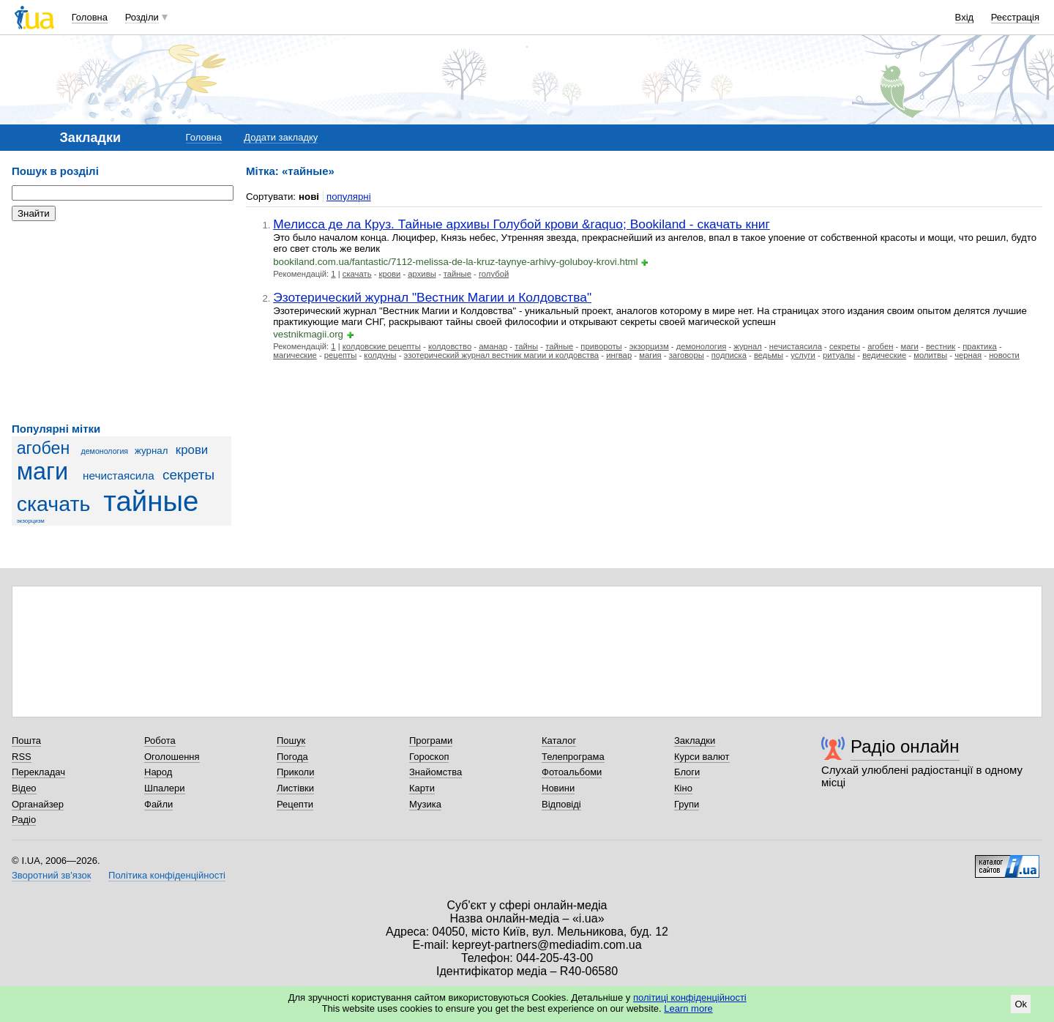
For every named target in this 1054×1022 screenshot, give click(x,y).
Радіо (24, 819)
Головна (90, 17)
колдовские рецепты (382, 346)
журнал (151, 450)
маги (42, 471)
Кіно (683, 788)
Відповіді (561, 804)
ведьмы (768, 355)
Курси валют (702, 756)
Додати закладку (281, 137)
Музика (425, 804)
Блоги (687, 771)
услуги (802, 355)
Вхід (964, 17)
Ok (1020, 1004)
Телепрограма (573, 756)
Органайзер (38, 804)
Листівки (295, 788)
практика (980, 346)
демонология (105, 451)
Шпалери (164, 788)
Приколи (295, 771)
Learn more (688, 1008)
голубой (494, 273)
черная (968, 355)
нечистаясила (118, 475)
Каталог (559, 740)
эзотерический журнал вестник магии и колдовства (501, 355)
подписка (729, 355)
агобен (43, 448)
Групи (686, 804)
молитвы (930, 355)
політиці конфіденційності (690, 997)
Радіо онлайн (905, 746)
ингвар (619, 355)
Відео (24, 788)
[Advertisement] (121, 322)
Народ (158, 771)
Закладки (694, 740)
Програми (430, 740)
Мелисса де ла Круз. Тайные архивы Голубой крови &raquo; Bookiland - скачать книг (521, 224)
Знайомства (435, 771)
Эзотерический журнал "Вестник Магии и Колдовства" (432, 297)
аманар (493, 346)
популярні (348, 196)
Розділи (142, 17)
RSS (21, 756)
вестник (940, 346)
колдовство (449, 346)
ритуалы (839, 355)
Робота (160, 740)
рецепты (340, 355)
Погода (292, 756)
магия (650, 355)
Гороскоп (429, 756)
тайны (526, 346)
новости (1004, 355)
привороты (600, 346)
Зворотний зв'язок (51, 875)
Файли (158, 804)
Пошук (291, 740)
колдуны (380, 355)
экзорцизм (31, 521)
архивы (422, 273)
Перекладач (38, 771)
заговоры (686, 355)
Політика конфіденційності (166, 875)
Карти (422, 788)
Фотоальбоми (572, 771)
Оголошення (172, 756)
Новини (558, 788)
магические (295, 355)
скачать (54, 503)
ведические (884, 355)
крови (192, 450)
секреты (188, 474)
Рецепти (295, 804)
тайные (150, 501)
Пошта (26, 740)
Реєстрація (1015, 17)
